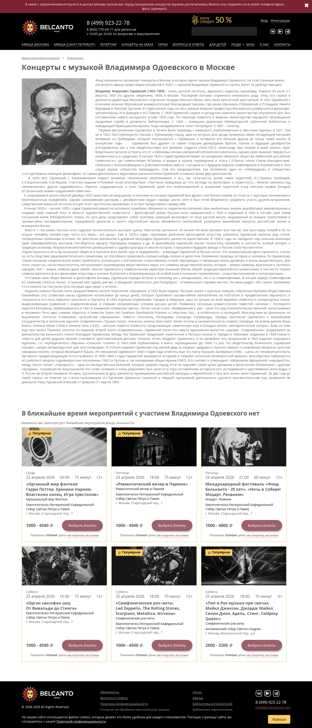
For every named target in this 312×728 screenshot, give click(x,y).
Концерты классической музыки (48, 27)
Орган (163, 44)
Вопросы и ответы (188, 44)
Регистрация (280, 20)
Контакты (282, 44)
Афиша (198, 698)
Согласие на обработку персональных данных (134, 710)
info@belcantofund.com (272, 707)
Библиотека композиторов (212, 710)
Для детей (217, 44)
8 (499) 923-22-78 (108, 22)
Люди (236, 44)
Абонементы (109, 692)
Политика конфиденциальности (124, 704)
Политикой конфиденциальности (81, 721)
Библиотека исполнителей (212, 704)
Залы (250, 44)
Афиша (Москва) (35, 44)
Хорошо (279, 719)
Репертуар (108, 44)
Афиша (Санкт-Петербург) (74, 44)
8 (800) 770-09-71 (100, 29)
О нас (264, 44)
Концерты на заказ (137, 44)
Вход (264, 20)
